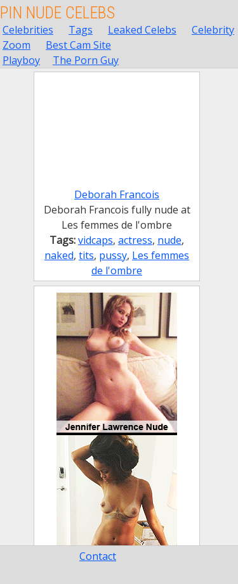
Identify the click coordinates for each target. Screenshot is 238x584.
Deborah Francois (116, 194)
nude (169, 240)
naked (59, 255)
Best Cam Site (78, 45)
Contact (97, 556)
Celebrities (28, 30)
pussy (113, 255)
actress (135, 240)
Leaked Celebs (142, 30)
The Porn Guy (86, 60)
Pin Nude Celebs (57, 12)
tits (86, 255)
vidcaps (95, 240)
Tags (81, 30)
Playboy (21, 60)
